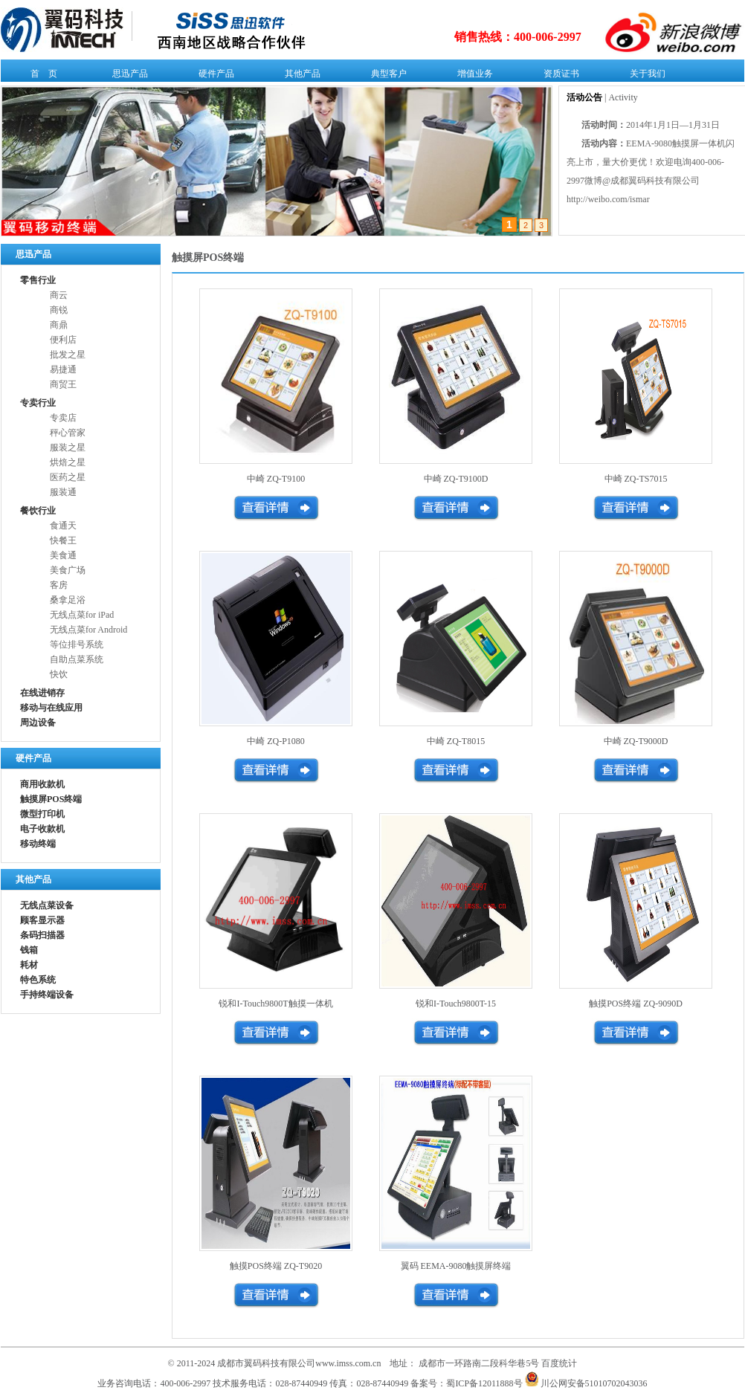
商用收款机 (42, 784)
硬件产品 (213, 76)
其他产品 (299, 76)
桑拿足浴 (68, 600)
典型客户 (385, 76)
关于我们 (644, 76)
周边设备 (38, 722)
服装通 (63, 492)
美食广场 (68, 570)
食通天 (63, 525)
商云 (59, 295)
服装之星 (68, 447)
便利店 (63, 340)
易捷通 (63, 369)
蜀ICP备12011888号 (484, 1383)
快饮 (59, 674)
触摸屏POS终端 (51, 799)
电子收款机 (42, 829)
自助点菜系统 (76, 659)
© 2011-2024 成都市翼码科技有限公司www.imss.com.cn (274, 1363)
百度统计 (559, 1363)
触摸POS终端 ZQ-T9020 (276, 1266)
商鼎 (59, 325)
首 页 (40, 76)
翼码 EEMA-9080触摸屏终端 (456, 1266)
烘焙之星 (68, 462)
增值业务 (472, 76)
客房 (59, 585)
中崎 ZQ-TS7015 (636, 479)
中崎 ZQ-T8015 (456, 741)
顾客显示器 (42, 920)
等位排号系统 (76, 644)
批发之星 (68, 354)
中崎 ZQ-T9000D (636, 741)
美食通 (63, 555)
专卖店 (63, 418)
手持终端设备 (47, 994)
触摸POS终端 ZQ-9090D (636, 1003)
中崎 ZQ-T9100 (276, 479)
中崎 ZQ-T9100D (456, 479)
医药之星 (68, 477)
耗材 (29, 965)
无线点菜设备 (47, 905)
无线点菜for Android (88, 629)
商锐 (59, 310)
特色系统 (38, 980)
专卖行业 (38, 403)
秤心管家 (68, 432)
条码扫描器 (42, 935)
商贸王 (63, 384)
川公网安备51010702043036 (586, 1383)
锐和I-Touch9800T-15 (456, 1003)
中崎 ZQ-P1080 (276, 741)
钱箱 (29, 950)
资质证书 (558, 76)
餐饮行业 (38, 510)
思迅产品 (127, 76)
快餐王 (63, 540)
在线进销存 (42, 693)
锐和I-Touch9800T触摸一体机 (275, 1003)
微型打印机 (42, 814)
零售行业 (38, 280)
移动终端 (38, 844)
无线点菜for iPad (82, 615)
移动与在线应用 (51, 707)
